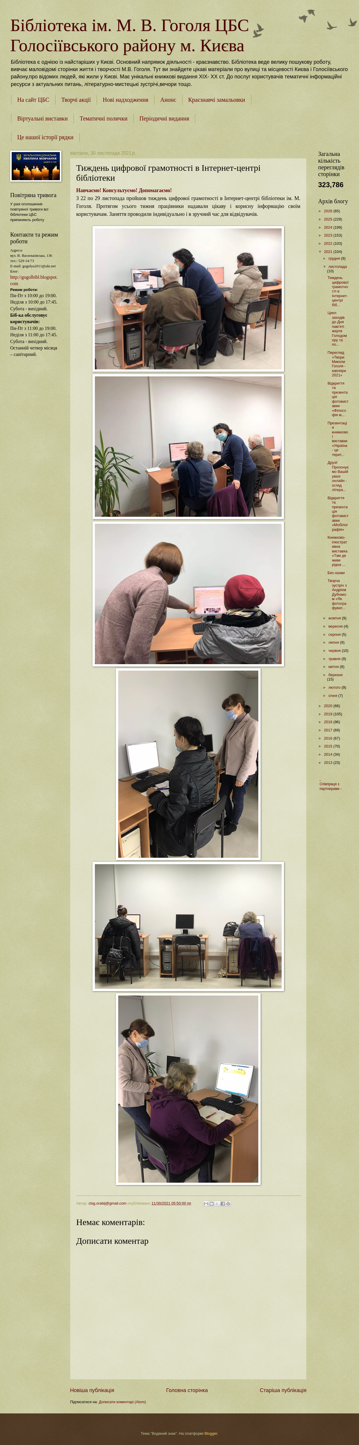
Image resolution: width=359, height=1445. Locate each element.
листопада (337, 266)
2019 (328, 714)
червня (335, 650)
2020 (328, 706)
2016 (328, 738)
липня (334, 642)
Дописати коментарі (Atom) (122, 1402)
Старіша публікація (283, 1390)
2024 (328, 227)
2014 (328, 754)
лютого (334, 687)
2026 (328, 211)
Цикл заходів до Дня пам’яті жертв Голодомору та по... (337, 329)
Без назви (336, 573)
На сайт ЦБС (33, 100)
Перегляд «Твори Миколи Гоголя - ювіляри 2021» (336, 363)
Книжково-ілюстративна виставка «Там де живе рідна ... (337, 551)
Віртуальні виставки (42, 118)
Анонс (168, 100)
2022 (328, 243)
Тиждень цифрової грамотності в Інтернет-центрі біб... (337, 291)
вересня (336, 626)
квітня (334, 666)
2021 (328, 251)
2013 (328, 762)
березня (335, 675)
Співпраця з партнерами (330, 786)
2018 (328, 722)
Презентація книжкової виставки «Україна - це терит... (337, 439)
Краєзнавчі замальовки (216, 100)
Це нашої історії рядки (45, 137)
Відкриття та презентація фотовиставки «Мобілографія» (337, 514)
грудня (334, 258)
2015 (328, 746)
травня (334, 659)
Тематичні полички (104, 118)
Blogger (211, 1433)
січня (333, 695)
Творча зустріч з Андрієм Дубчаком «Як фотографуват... (337, 594)
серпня (334, 634)
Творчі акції (76, 100)
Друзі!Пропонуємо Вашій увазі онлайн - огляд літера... (338, 476)
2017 (328, 730)
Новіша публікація (92, 1390)
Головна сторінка (187, 1390)
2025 (328, 219)
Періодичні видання (164, 118)
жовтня (335, 618)
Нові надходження (125, 100)
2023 (328, 235)
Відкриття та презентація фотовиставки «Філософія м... (337, 399)
